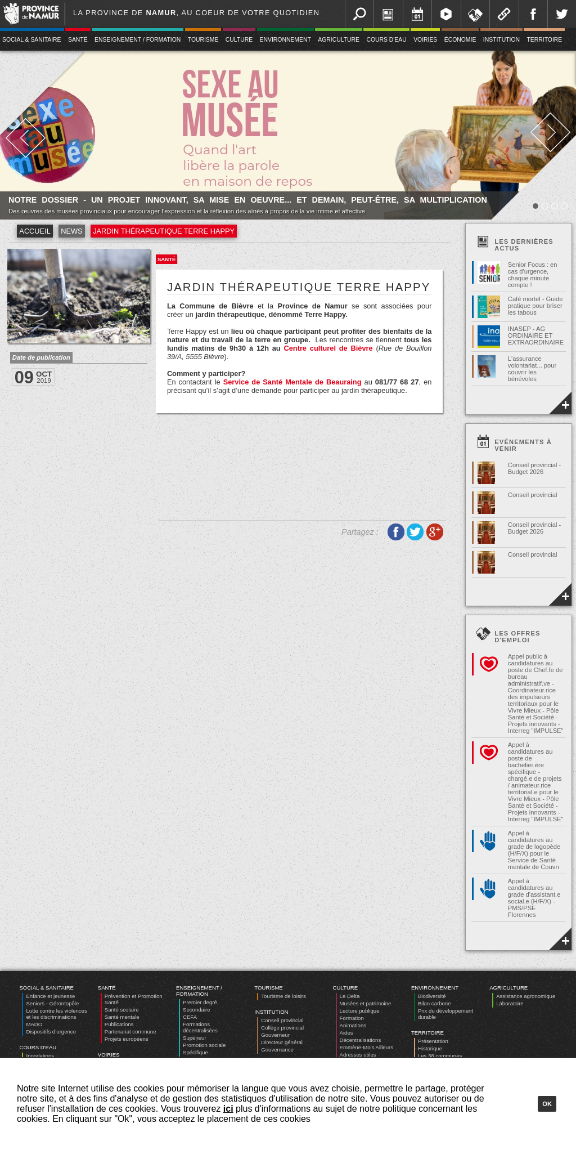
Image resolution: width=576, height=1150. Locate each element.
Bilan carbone (434, 1003)
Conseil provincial (282, 1020)
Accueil (34, 231)
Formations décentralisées (200, 1027)
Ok (547, 1103)
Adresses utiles (358, 1054)
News (71, 231)
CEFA (190, 1017)
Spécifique (195, 1052)
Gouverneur (275, 1035)
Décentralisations (360, 1040)
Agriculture (338, 40)
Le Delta (350, 996)
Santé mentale (122, 1017)
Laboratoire (510, 1003)
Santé (78, 40)
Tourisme (203, 40)
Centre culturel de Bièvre (328, 348)
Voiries (425, 40)
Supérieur (194, 1038)
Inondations (40, 1056)
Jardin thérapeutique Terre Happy (164, 231)
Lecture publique (360, 1011)
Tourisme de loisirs (283, 996)
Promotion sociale (204, 1045)
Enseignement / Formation (137, 40)
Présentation (433, 1041)
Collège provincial (282, 1027)
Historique (430, 1048)
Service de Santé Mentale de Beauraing (292, 382)
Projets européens (126, 1039)
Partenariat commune (130, 1031)
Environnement (285, 40)
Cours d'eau (386, 40)
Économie (460, 40)
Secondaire (196, 1009)
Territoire (544, 40)
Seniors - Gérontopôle (52, 1003)
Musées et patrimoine (366, 1003)
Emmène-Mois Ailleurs (366, 1047)
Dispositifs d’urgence (51, 1031)
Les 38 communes (440, 1056)
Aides (346, 1033)
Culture (239, 40)
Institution (501, 40)
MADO (34, 1024)
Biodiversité (432, 996)
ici (228, 1108)
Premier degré (200, 1002)
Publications (119, 1024)
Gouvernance (277, 1049)
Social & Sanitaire (46, 988)
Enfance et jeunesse (50, 996)
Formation (352, 1018)
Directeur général (282, 1042)
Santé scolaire (122, 1009)
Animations (353, 1025)
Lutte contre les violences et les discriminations (56, 1014)
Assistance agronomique (525, 996)
